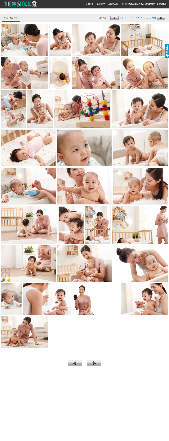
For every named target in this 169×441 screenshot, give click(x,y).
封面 (122, 18)
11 (144, 18)
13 (150, 18)
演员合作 (138, 4)
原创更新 (90, 4)
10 (141, 18)
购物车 (132, 4)
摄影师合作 (126, 4)
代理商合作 (113, 4)
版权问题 (161, 4)
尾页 (154, 18)
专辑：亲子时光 (11, 18)
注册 (159, 4)
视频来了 (101, 4)
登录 (164, 4)
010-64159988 (148, 4)
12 (147, 18)
